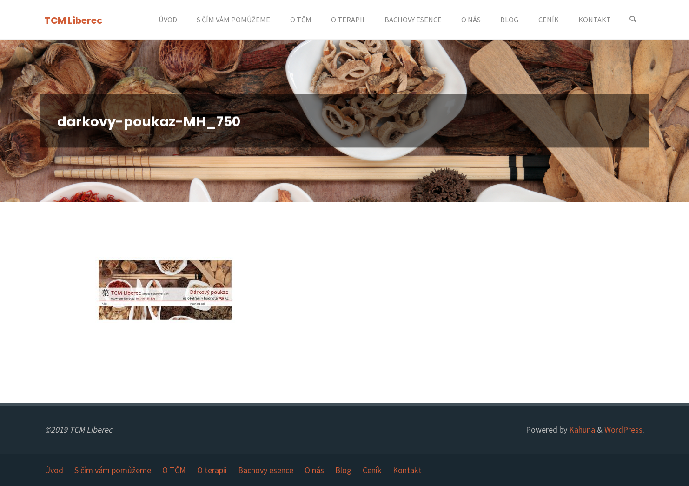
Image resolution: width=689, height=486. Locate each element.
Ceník (372, 470)
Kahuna (581, 429)
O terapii (212, 470)
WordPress (623, 429)
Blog (343, 470)
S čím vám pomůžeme (112, 470)
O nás (314, 470)
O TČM (174, 470)
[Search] (632, 20)
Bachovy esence (265, 470)
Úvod (54, 470)
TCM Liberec (73, 20)
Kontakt (407, 470)
